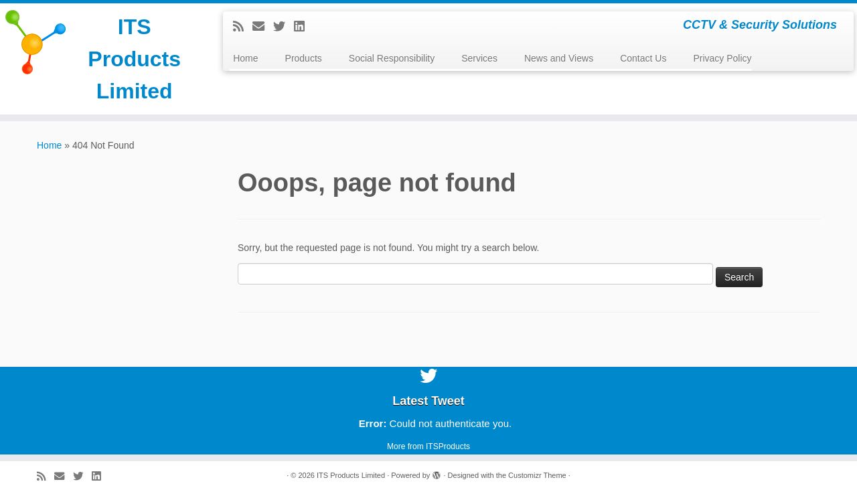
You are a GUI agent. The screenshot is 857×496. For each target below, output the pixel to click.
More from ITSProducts (428, 446)
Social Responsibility (392, 58)
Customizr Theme (537, 475)
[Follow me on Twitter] (283, 26)
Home (245, 58)
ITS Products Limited (134, 59)
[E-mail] (262, 26)
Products (303, 58)
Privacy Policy (722, 58)
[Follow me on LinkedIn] (303, 26)
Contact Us (643, 58)
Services (479, 58)
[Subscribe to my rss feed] (242, 26)
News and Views (558, 58)
